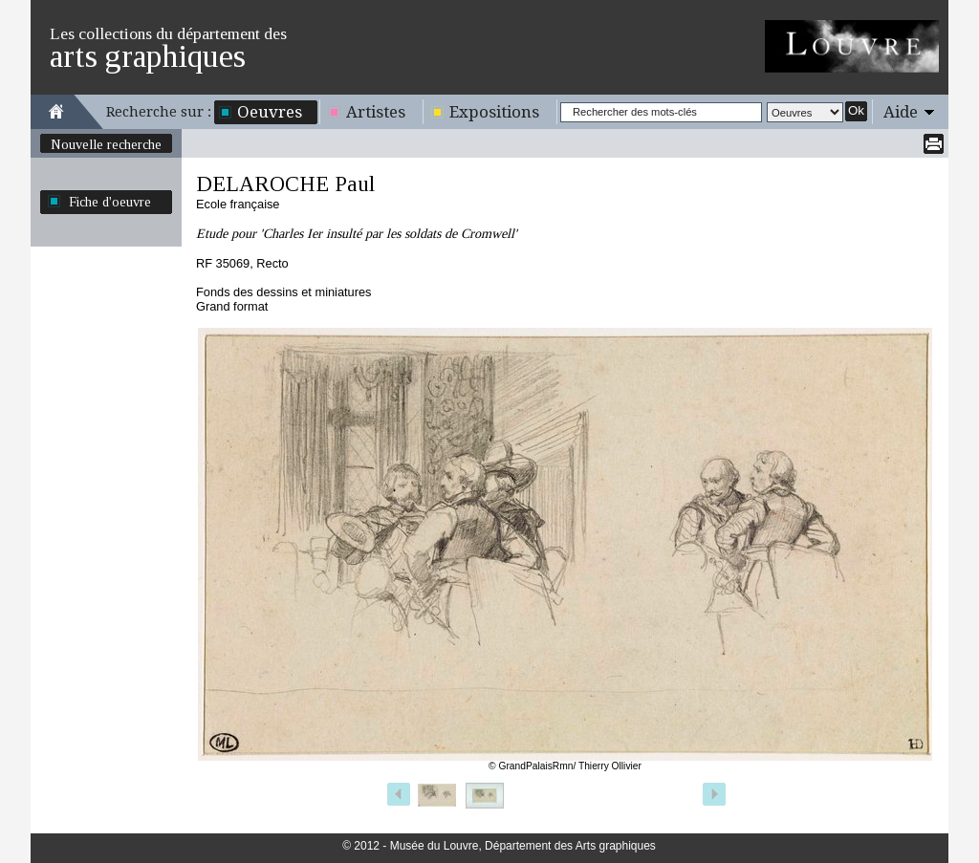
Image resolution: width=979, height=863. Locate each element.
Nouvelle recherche (106, 144)
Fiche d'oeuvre (110, 201)
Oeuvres (269, 111)
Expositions (494, 111)
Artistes (375, 111)
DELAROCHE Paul (285, 184)
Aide (900, 111)
